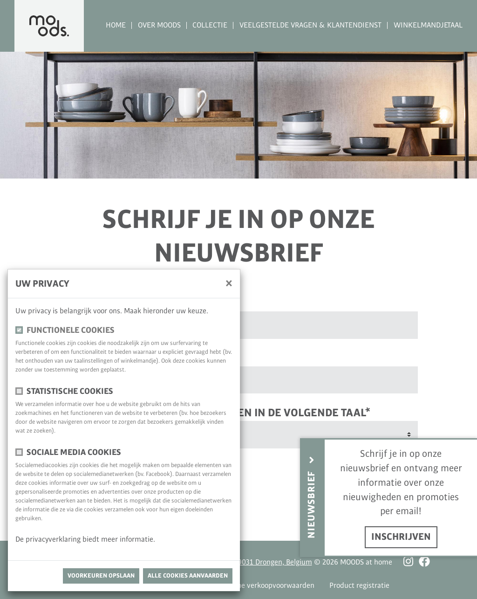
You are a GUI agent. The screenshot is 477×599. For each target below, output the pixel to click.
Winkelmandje (421, 25)
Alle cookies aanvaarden (188, 575)
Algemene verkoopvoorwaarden (263, 586)
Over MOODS (159, 25)
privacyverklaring (54, 540)
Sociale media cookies (74, 452)
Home (116, 25)
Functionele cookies (71, 330)
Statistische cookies (70, 391)
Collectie (209, 25)
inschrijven (401, 537)
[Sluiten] (229, 282)
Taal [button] (455, 25)
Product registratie (359, 586)
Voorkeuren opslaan (101, 575)
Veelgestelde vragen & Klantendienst (310, 25)
